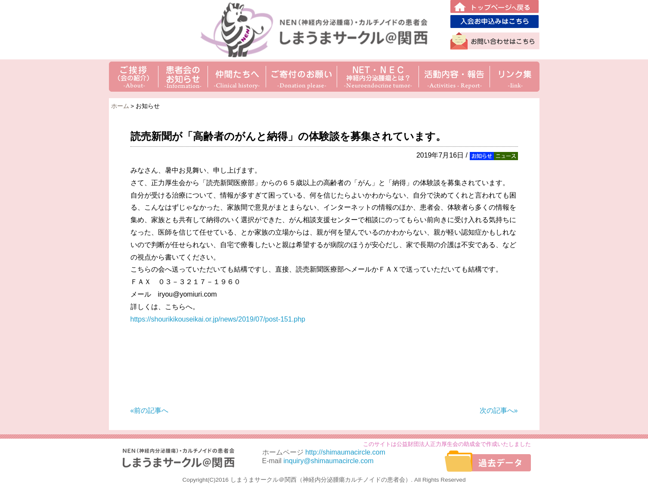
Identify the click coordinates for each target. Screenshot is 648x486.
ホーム (120, 106)
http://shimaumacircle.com (345, 452)
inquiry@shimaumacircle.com (328, 460)
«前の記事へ (149, 410)
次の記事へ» (499, 410)
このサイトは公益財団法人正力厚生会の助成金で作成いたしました (447, 444)
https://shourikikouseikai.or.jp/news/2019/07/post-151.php (217, 319)
